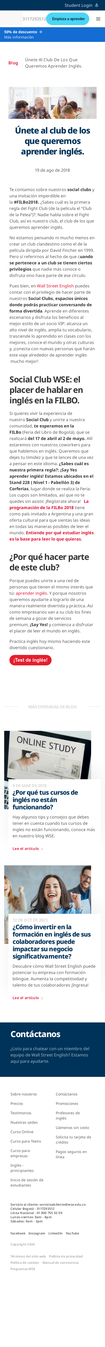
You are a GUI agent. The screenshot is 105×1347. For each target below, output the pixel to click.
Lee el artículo (29, 849)
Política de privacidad (66, 1256)
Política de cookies (24, 1263)
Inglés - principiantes (22, 1168)
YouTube (72, 1233)
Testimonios (20, 1112)
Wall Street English (55, 286)
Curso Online (22, 1131)
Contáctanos (67, 1094)
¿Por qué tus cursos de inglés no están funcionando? (45, 800)
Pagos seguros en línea (71, 1154)
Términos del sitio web (28, 1256)
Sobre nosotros (23, 1094)
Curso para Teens (25, 1141)
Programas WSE (22, 1269)
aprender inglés (31, 593)
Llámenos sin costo (72, 1127)
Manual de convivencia (60, 1263)
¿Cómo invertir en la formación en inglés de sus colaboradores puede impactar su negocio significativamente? (52, 941)
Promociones (67, 1103)
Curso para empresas (20, 1153)
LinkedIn (55, 1233)
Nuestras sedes (24, 1122)
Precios (16, 1103)
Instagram (37, 1233)
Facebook (17, 1233)
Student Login (82, 5)
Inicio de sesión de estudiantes (26, 1182)
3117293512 (34, 19)
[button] (98, 19)
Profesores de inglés (68, 1115)
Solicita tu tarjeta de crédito (73, 1139)
